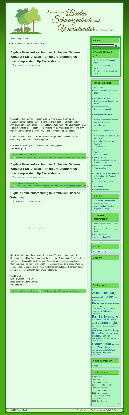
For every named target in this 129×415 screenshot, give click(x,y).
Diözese (29, 157)
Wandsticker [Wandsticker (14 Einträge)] (97, 350)
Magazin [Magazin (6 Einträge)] (94, 328)
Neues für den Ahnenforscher (26, 155)
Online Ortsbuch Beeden (104, 206)
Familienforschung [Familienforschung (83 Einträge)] (105, 316)
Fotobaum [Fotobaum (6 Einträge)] (113, 319)
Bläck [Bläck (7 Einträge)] (94, 306)
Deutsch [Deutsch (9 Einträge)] (112, 308)
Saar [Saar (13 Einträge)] (100, 341)
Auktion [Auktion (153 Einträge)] (107, 297)
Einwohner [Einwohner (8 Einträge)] (95, 311)
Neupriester (63, 157)
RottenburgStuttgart (74, 157)
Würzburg (84, 157)
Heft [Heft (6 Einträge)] (110, 326)
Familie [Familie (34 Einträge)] (104, 311)
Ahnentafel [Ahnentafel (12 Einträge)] (96, 298)
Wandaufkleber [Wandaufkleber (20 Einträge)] (104, 347)
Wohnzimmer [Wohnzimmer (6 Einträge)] (96, 354)
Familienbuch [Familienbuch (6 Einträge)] (96, 313)
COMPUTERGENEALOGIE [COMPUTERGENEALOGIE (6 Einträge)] (100, 308)
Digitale (23, 157)
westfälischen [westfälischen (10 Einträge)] (97, 352)
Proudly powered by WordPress (87, 410)
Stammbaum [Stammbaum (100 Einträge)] (101, 344)
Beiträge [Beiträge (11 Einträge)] (101, 300)
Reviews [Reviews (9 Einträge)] (95, 341)
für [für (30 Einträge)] (97, 323)
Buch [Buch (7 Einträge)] (97, 306)
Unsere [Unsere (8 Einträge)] (94, 347)
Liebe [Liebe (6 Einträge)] (113, 326)
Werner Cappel (36, 65)
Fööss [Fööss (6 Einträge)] (94, 323)
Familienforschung (39, 157)
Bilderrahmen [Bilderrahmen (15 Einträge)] (113, 304)
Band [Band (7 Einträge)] (115, 297)
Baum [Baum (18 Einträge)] (94, 300)
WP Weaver (114, 410)
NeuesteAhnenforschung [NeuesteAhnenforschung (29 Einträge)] (105, 330)
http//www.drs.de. (52, 157)
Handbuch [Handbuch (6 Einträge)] (106, 326)
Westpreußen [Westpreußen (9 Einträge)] (107, 352)
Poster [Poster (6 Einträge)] (114, 338)
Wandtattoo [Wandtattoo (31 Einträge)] (109, 349)
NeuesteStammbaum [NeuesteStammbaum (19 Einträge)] (102, 338)
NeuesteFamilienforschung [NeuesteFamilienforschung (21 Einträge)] (105, 333)
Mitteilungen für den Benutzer (106, 224)
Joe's (117, 404)
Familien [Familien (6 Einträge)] (110, 311)
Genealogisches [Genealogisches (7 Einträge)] (97, 326)
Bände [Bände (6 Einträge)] (102, 306)
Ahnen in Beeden (22, 410)
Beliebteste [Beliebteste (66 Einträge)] (99, 303)
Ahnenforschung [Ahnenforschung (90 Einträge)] (104, 293)
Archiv (18, 157)
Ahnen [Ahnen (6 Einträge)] (94, 290)
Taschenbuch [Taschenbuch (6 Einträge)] (115, 344)
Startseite (13, 39)
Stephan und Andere (102, 209)
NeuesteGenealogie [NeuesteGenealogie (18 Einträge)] (101, 336)
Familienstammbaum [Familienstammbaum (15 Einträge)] (101, 319)
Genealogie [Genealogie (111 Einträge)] (108, 323)
